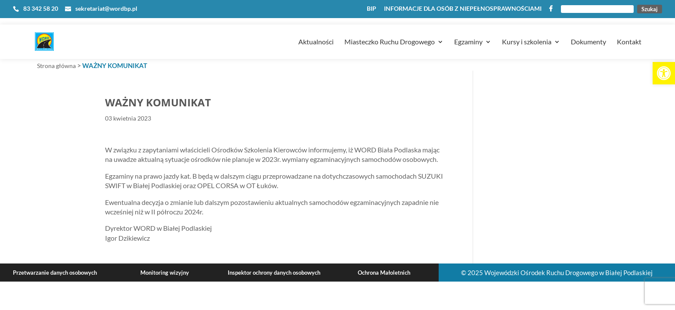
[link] (664, 73)
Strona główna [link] (56, 65)
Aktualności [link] (316, 30)
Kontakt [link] (629, 30)
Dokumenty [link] (588, 30)
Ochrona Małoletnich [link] (384, 272)
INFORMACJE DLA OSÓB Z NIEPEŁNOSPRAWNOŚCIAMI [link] (463, 9)
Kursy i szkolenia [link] (526, 30)
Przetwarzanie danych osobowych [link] (55, 272)
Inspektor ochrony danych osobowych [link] (274, 272)
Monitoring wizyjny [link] (164, 272)
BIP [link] (371, 9)
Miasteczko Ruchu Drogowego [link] (389, 30)
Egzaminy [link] (468, 30)
